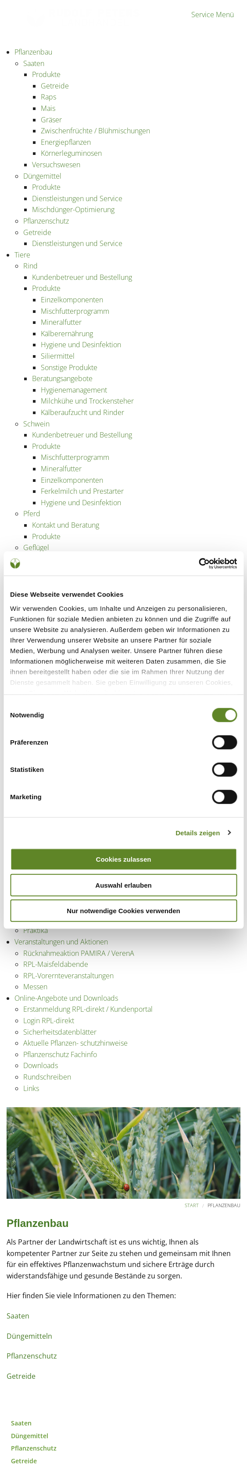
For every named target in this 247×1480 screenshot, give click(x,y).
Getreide (21, 1376)
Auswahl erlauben (123, 885)
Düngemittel (29, 1436)
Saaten (18, 1316)
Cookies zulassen (123, 859)
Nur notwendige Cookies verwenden (123, 910)
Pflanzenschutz (32, 1356)
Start (192, 1205)
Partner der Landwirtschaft (48, 25)
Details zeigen (197, 832)
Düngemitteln (29, 1336)
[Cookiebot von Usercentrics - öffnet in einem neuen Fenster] (198, 563)
